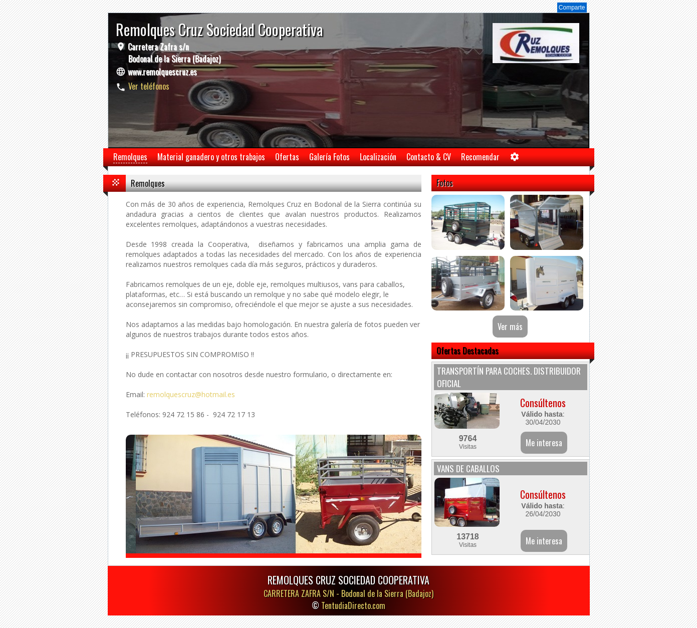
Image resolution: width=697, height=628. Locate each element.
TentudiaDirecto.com (353, 605)
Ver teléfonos (148, 86)
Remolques (130, 157)
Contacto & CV (428, 157)
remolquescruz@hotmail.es (191, 394)
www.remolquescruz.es (162, 72)
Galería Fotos (329, 157)
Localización (378, 157)
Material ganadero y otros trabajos (211, 157)
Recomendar (480, 157)
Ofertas (287, 157)
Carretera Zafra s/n (173, 53)
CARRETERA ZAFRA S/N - (348, 593)
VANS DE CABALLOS (468, 468)
